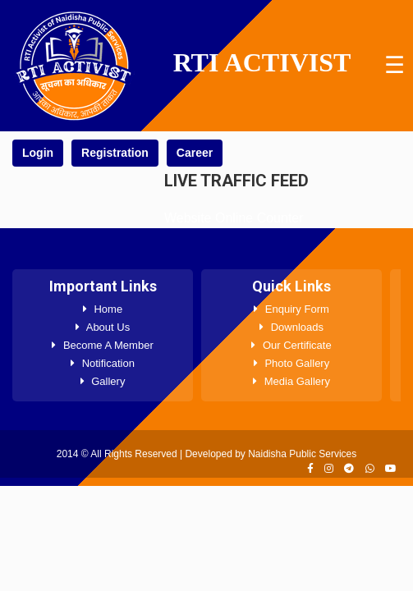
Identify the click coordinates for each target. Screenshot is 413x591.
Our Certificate (291, 345)
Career (195, 152)
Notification (103, 363)
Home (102, 309)
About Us (103, 327)
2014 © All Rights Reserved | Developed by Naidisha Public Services (206, 454)
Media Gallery (291, 381)
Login (37, 152)
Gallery (103, 381)
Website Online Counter (234, 218)
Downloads (291, 327)
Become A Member (102, 345)
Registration (115, 152)
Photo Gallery (291, 363)
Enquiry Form (291, 309)
